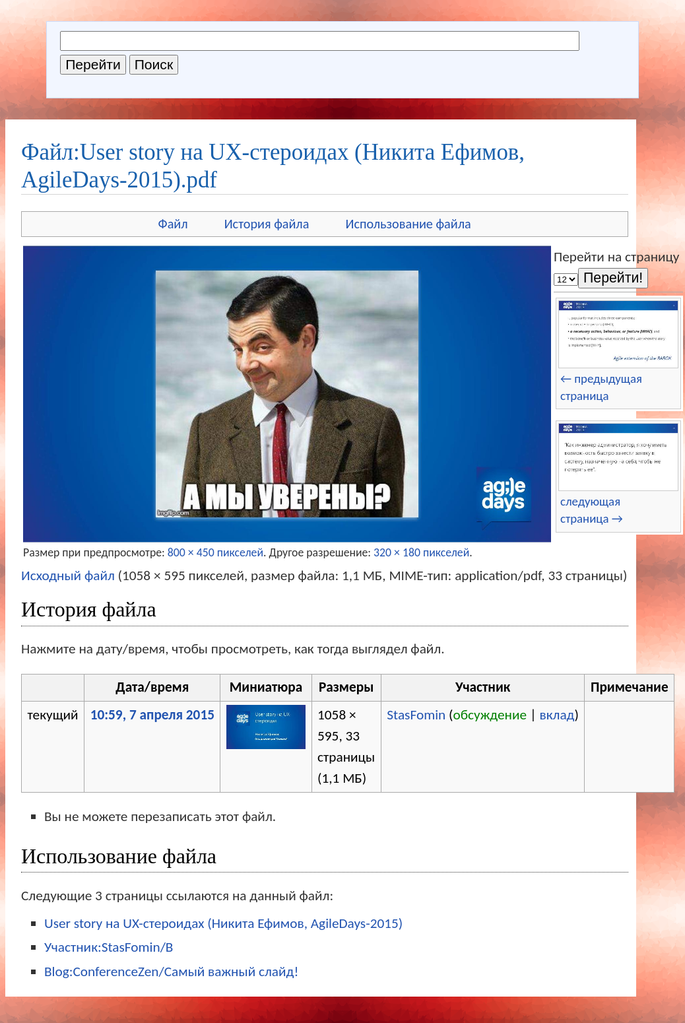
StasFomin (416, 714)
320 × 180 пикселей (421, 552)
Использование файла (408, 224)
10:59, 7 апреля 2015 (152, 714)
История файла (267, 224)
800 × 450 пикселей (215, 552)
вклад (557, 714)
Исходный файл (68, 575)
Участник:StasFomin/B (108, 947)
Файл (173, 224)
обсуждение (490, 714)
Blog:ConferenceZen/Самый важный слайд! (171, 971)
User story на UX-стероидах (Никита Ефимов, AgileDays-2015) (223, 923)
